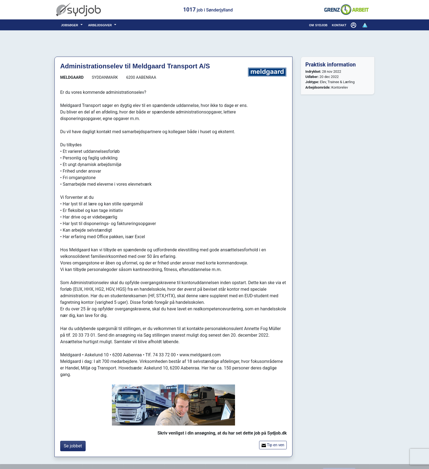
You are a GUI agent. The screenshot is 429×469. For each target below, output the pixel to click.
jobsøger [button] (70, 24)
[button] (354, 24)
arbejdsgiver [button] (100, 24)
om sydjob (318, 24)
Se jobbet (73, 445)
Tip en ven (273, 445)
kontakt (339, 24)
